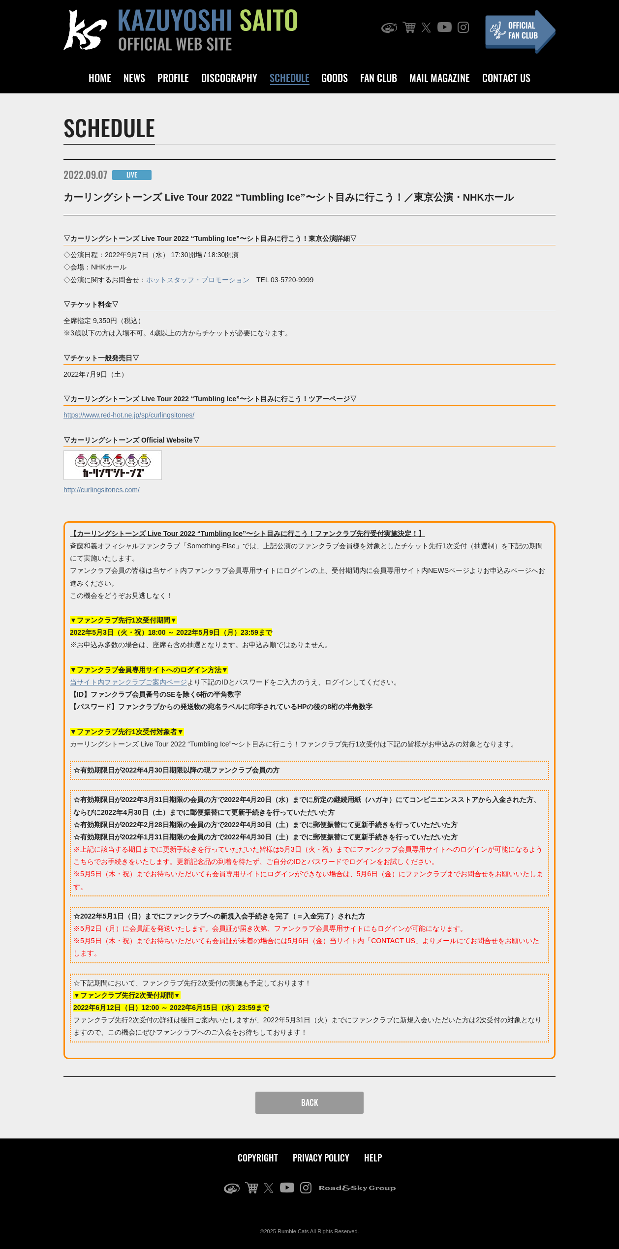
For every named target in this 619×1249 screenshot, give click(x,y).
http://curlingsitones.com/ (101, 490)
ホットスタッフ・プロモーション (197, 280)
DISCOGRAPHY (229, 77)
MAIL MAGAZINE (439, 77)
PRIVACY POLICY (321, 1157)
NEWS (134, 77)
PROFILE (173, 77)
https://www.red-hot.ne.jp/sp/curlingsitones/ (128, 415)
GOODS (334, 77)
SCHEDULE (290, 77)
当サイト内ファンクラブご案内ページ (128, 682)
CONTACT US (506, 77)
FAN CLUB (378, 77)
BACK (309, 1102)
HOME (100, 77)
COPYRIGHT (258, 1157)
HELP (373, 1157)
